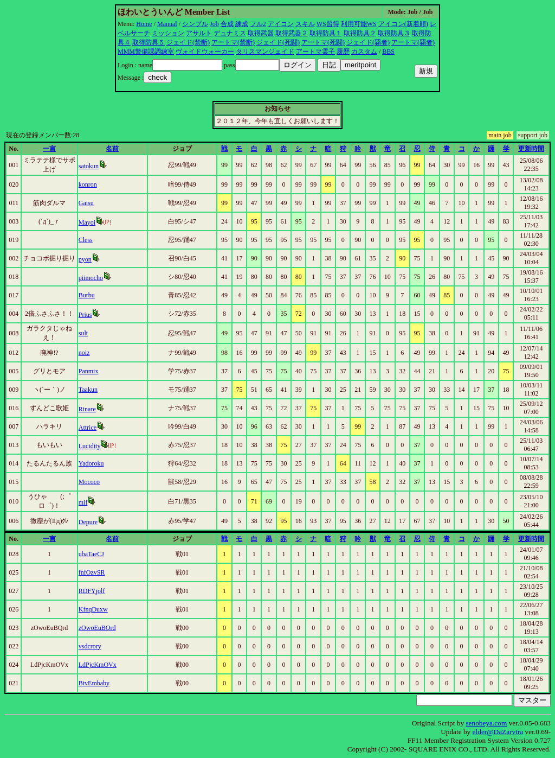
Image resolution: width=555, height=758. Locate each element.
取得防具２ (360, 33)
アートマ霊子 (315, 51)
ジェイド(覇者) (368, 42)
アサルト (199, 33)
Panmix (89, 371)
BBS (388, 51)
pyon (85, 259)
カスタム (364, 51)
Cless (86, 240)
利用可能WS (359, 24)
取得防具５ (148, 42)
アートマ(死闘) (323, 42)
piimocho (91, 278)
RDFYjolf (92, 591)
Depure (88, 522)
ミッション (168, 33)
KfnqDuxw (93, 609)
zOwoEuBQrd (97, 628)
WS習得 (328, 24)
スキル (305, 24)
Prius (85, 315)
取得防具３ (394, 33)
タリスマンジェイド (265, 51)
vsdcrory (90, 646)
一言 (49, 148)
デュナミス (230, 33)
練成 (241, 24)
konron (88, 184)
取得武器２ (291, 33)
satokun (89, 166)
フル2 (258, 24)
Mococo (89, 482)
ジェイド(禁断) (188, 42)
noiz (84, 352)
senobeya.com (486, 723)
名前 (112, 148)
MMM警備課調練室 (146, 51)
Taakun (88, 389)
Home (144, 24)
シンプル (195, 24)
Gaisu (86, 203)
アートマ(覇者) (413, 42)
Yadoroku (91, 463)
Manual (167, 24)
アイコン (281, 24)
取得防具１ (325, 33)
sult (83, 333)
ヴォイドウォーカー (205, 51)
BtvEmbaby (94, 683)
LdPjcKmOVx (98, 664)
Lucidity (90, 446)
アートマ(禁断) (233, 42)
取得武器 (261, 33)
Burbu (87, 295)
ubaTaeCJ (91, 554)
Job (214, 24)
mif (83, 502)
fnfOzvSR (92, 572)
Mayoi (87, 222)
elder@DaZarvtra (498, 732)
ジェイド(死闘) (278, 42)
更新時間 (531, 148)
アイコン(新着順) (403, 24)
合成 (227, 24)
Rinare (87, 409)
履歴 (343, 51)
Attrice (87, 427)
